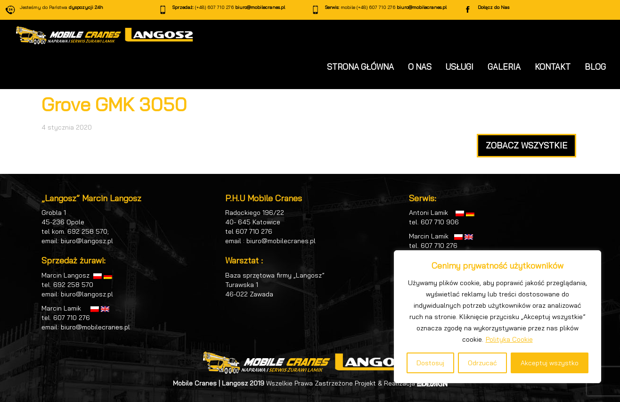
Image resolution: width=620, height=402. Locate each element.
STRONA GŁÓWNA (360, 67)
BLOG (595, 67)
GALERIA (504, 67)
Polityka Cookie (509, 339)
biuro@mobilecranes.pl (260, 7)
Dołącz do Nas (493, 7)
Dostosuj (430, 363)
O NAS (420, 67)
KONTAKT (553, 67)
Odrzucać (482, 363)
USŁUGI (459, 67)
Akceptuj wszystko (550, 363)
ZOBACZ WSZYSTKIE (526, 145)
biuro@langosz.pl (87, 241)
